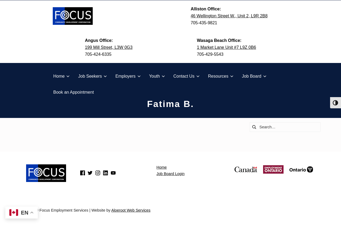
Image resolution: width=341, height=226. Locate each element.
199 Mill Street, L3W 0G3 (109, 47)
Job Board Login (170, 174)
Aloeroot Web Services (131, 210)
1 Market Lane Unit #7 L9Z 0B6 (226, 47)
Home (161, 167)
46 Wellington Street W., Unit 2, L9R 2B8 (229, 16)
